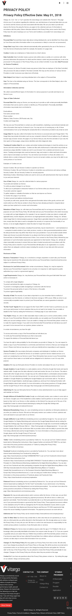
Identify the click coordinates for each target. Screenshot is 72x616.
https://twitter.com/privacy (15, 447)
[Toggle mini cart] (63, 3)
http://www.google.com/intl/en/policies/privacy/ (45, 386)
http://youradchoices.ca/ (16, 470)
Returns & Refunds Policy (48, 613)
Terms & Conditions (23, 613)
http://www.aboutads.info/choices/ (17, 468)
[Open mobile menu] (67, 3)
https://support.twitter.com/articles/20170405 (43, 442)
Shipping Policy (35, 613)
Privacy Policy (12, 613)
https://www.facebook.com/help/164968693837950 (23, 456)
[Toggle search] (59, 3)
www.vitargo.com (37, 20)
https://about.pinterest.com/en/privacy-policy (21, 491)
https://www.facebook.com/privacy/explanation (22, 477)
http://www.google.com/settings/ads (31, 424)
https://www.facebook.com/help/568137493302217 (26, 461)
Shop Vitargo (6, 605)
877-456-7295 (32, 577)
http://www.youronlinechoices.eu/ (18, 472)
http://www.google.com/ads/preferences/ (20, 406)
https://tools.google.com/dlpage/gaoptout (44, 426)
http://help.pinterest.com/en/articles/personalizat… (33, 486)
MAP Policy (60, 613)
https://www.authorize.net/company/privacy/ (50, 514)
